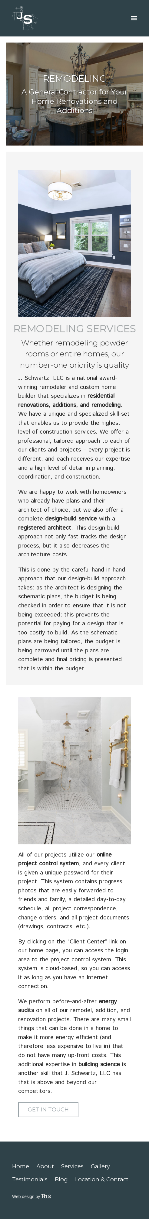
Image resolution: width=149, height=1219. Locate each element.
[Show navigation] (132, 18)
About (45, 1166)
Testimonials (30, 1179)
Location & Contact (101, 1179)
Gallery (100, 1166)
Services (72, 1166)
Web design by (31, 1196)
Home (20, 1166)
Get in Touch (48, 1109)
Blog (61, 1179)
